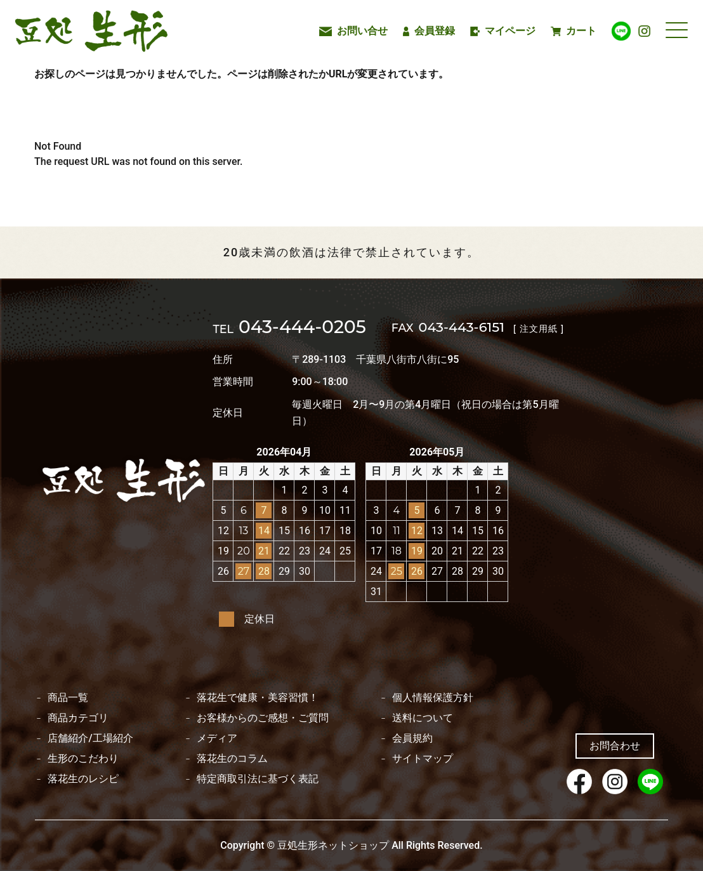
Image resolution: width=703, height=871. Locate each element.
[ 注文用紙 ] (538, 328)
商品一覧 (68, 698)
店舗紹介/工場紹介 (90, 738)
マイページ (502, 31)
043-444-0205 (289, 328)
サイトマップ (422, 759)
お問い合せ (353, 31)
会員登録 (429, 31)
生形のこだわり (83, 759)
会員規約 (412, 738)
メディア (217, 738)
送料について (422, 718)
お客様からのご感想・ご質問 (263, 718)
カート (573, 31)
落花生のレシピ (83, 779)
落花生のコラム (232, 759)
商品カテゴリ (78, 718)
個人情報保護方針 (432, 698)
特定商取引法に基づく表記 (258, 779)
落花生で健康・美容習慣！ (258, 698)
